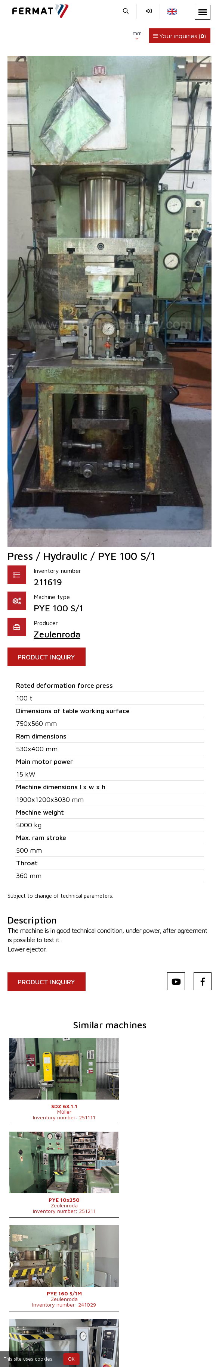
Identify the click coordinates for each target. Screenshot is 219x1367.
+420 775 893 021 (93, 1340)
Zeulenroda (57, 634)
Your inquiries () (179, 36)
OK (71, 1359)
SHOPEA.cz (65, 1331)
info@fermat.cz (149, 1340)
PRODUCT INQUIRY (48, 657)
